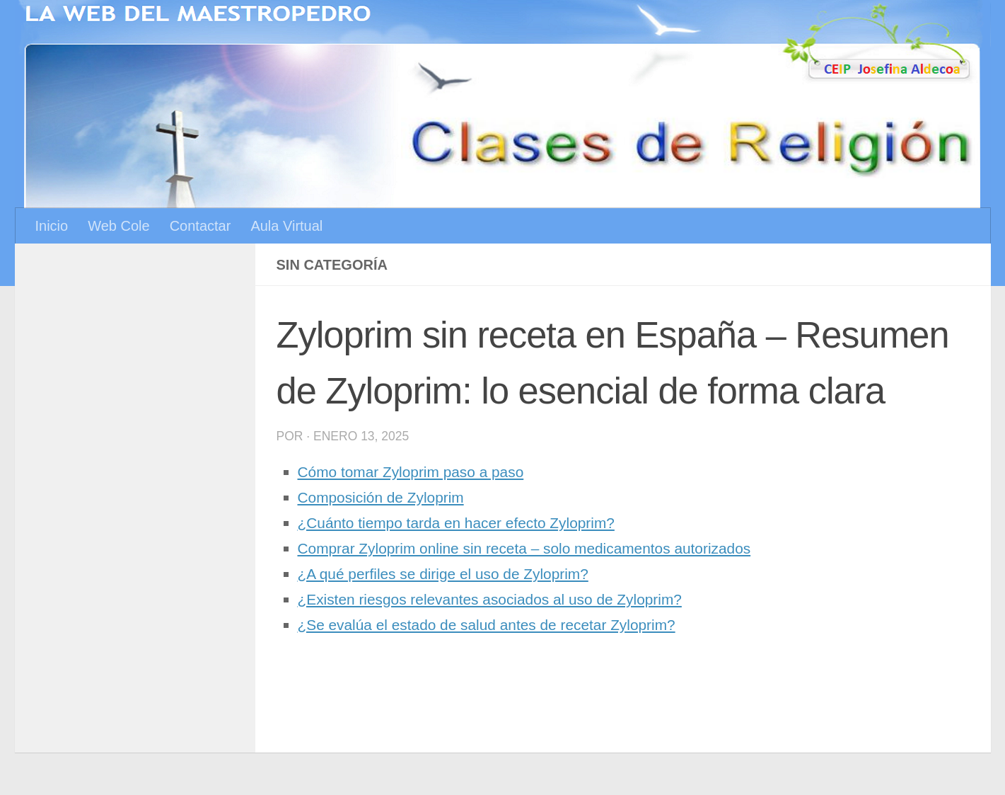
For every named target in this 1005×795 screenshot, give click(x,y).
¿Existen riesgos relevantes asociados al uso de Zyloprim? (505, 599)
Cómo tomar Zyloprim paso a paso (420, 472)
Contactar (200, 226)
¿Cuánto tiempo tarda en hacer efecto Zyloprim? (469, 523)
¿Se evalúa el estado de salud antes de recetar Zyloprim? (502, 625)
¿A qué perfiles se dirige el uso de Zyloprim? (455, 574)
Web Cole (118, 226)
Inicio (52, 226)
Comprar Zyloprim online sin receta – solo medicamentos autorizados (542, 548)
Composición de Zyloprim (387, 497)
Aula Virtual (286, 226)
